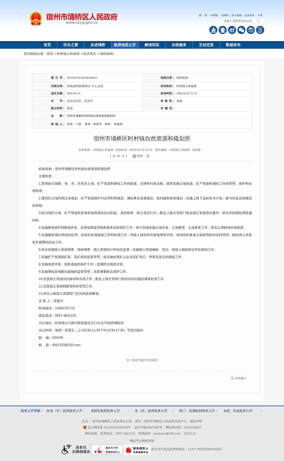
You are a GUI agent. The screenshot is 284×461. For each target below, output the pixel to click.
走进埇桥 (97, 45)
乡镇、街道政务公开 (238, 410)
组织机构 (106, 53)
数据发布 (233, 45)
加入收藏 (236, 15)
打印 (140, 156)
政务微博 (232, 30)
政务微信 (241, 30)
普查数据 (213, 30)
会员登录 (249, 15)
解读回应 (152, 45)
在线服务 (179, 45)
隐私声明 (196, 421)
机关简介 (89, 53)
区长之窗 (70, 45)
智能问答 (223, 30)
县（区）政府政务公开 (151, 410)
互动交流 (206, 45)
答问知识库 (251, 30)
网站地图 (91, 433)
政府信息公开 (125, 45)
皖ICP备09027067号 (149, 427)
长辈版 (214, 15)
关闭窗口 (241, 378)
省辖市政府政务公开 (105, 410)
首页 (47, 45)
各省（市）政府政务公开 (64, 410)
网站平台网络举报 (142, 440)
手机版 (260, 30)
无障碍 (224, 15)
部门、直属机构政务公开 (197, 410)
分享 (260, 15)
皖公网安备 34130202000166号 (107, 427)
